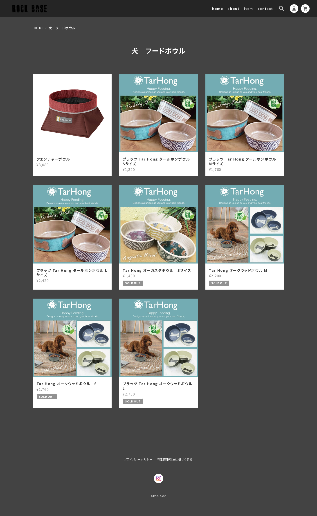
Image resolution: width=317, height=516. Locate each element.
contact (265, 8)
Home (39, 28)
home (217, 8)
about (233, 8)
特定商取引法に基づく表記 (175, 459)
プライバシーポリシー (138, 459)
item (248, 8)
